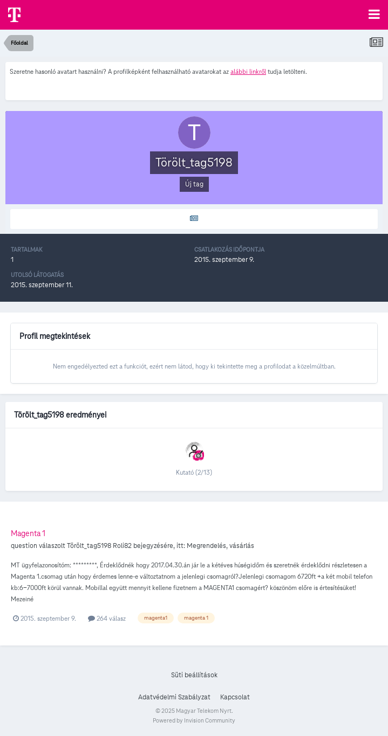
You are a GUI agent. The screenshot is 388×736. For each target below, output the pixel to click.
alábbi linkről (248, 71)
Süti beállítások (194, 675)
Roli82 (122, 545)
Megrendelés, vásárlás (220, 545)
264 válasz (107, 618)
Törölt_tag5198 (89, 545)
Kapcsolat (235, 697)
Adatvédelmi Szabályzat (174, 697)
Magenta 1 (28, 533)
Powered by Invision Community (194, 720)
